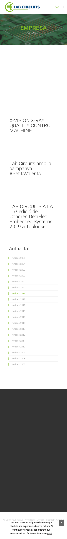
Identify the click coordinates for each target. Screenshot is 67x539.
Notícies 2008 (18, 358)
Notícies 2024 (18, 264)
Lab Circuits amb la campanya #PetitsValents (30, 169)
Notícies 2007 (18, 364)
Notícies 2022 (18, 275)
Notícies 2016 (18, 311)
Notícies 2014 (18, 323)
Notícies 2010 (18, 346)
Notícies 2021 (18, 281)
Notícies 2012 (18, 334)
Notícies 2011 (18, 340)
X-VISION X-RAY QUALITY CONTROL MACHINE (31, 125)
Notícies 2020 (18, 287)
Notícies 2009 (18, 352)
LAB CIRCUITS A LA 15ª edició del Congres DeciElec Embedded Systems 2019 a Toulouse (31, 217)
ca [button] (57, 7)
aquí (49, 533)
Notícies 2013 (18, 329)
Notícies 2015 (18, 317)
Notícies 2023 (18, 269)
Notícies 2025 (18, 258)
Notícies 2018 (18, 299)
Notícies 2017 (18, 305)
